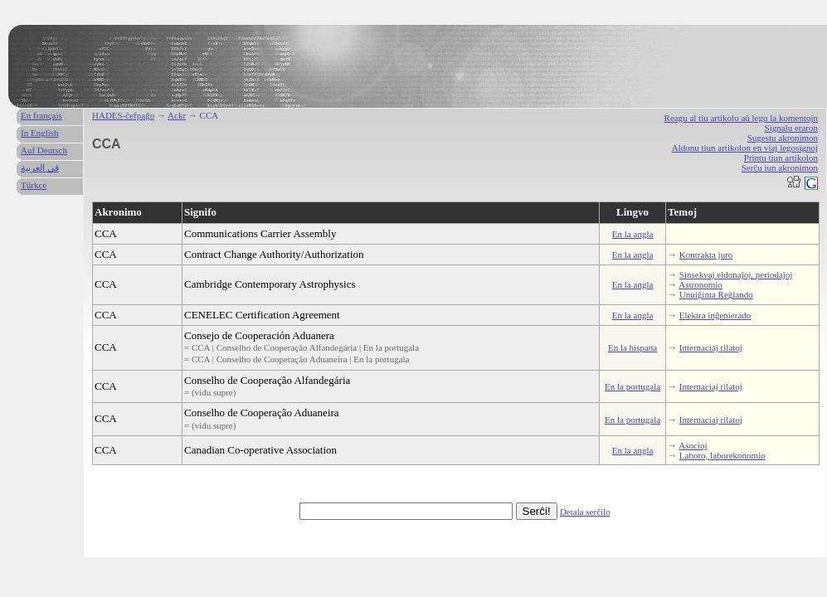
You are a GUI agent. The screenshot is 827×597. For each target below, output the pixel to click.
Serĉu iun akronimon (780, 167)
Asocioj (693, 445)
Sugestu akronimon (782, 138)
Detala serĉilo (585, 512)
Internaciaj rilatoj (710, 347)
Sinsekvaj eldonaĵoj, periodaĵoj (736, 274)
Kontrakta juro (705, 255)
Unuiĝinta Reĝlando (716, 294)
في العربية (40, 167)
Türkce (33, 185)
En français (41, 115)
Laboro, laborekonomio (722, 455)
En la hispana (632, 347)
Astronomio (700, 284)
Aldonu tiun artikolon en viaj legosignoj (745, 148)
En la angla (632, 234)
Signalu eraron (791, 128)
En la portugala (632, 386)
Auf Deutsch (44, 150)
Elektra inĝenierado (715, 315)
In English (40, 133)
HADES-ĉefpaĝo (123, 115)
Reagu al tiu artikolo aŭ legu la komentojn (741, 118)
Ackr (177, 115)
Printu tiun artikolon (781, 158)
